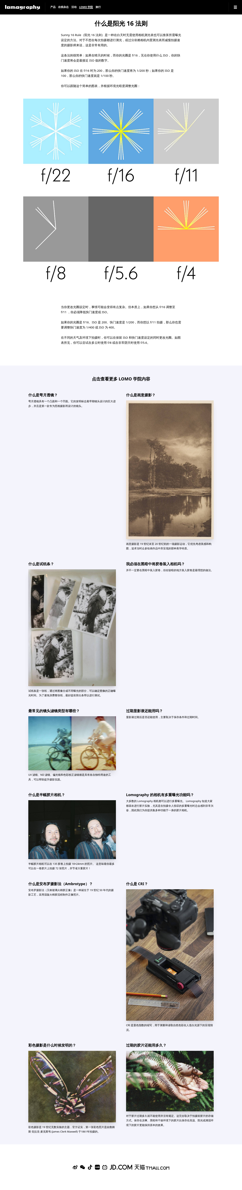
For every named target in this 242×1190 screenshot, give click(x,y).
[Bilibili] (104, 1167)
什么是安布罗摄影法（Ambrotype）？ (60, 883)
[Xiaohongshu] (97, 1167)
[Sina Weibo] (75, 1167)
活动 (74, 7)
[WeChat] (82, 1167)
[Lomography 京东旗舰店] (121, 1167)
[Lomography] (22, 7)
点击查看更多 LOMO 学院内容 (121, 379)
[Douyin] (90, 1167)
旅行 (98, 7)
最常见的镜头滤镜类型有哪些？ (54, 710)
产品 (53, 7)
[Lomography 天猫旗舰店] (152, 1167)
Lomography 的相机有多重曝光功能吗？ (160, 794)
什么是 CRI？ (137, 883)
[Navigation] (235, 7)
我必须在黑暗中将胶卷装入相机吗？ (155, 563)
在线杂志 (63, 7)
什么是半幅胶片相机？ (46, 794)
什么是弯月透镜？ (43, 394)
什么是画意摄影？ (140, 394)
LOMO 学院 (86, 7)
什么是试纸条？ (41, 563)
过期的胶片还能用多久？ (146, 1045)
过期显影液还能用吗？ (144, 710)
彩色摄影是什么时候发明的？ (52, 1045)
